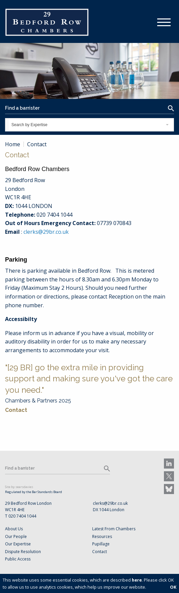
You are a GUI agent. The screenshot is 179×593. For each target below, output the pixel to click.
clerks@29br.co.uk (46, 231)
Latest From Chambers (113, 529)
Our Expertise (18, 544)
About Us (14, 529)
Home (12, 144)
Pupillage (101, 544)
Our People (16, 536)
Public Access (18, 559)
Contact (16, 410)
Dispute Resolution (23, 551)
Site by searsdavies (19, 487)
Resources (102, 536)
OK (173, 587)
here (137, 580)
